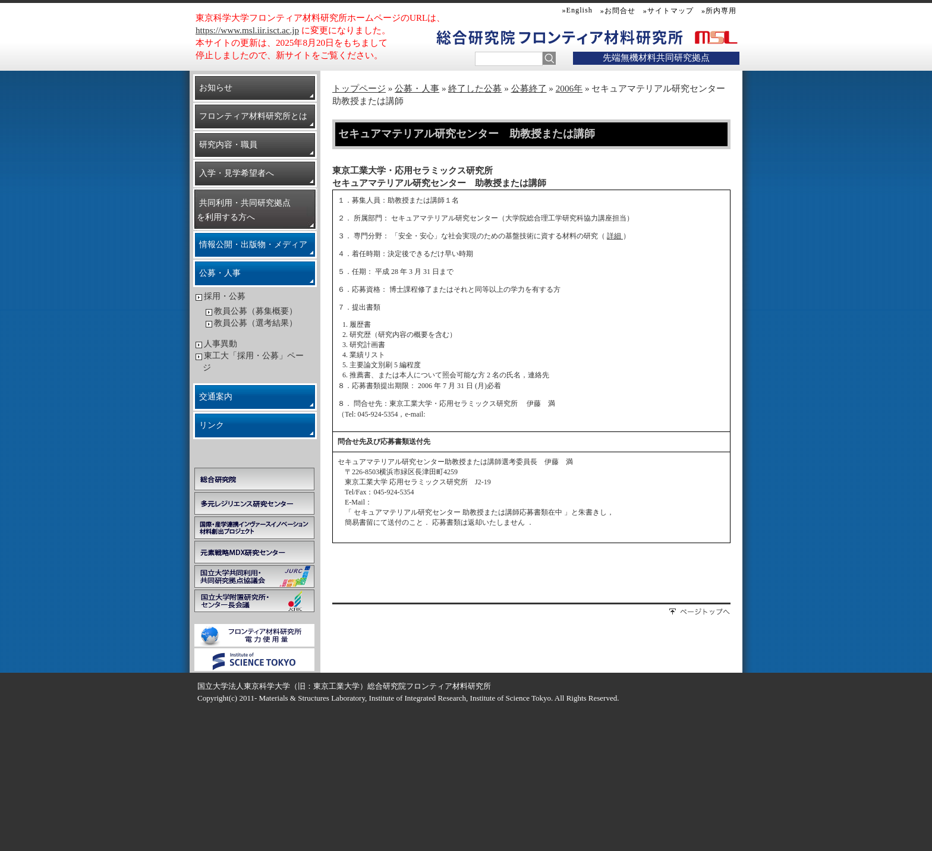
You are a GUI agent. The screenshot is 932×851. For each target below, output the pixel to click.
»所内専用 (718, 11)
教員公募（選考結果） (255, 323)
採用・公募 (224, 296)
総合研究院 (254, 479)
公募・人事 (417, 88)
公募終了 (529, 88)
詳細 (615, 236)
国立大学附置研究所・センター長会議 (254, 601)
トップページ (359, 88)
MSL (714, 37)
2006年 (569, 88)
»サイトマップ (668, 11)
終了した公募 (475, 88)
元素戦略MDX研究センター (254, 552)
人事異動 (220, 343)
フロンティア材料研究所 (601, 37)
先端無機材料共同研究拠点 (656, 57)
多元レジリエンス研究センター (254, 503)
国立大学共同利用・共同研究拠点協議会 (254, 576)
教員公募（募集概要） (255, 311)
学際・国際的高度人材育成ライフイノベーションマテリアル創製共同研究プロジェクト (254, 527)
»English (577, 10)
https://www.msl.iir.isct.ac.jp (247, 30)
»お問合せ (617, 11)
